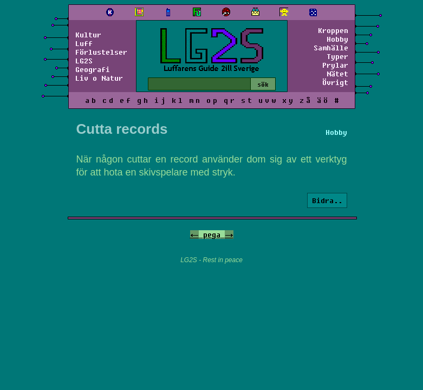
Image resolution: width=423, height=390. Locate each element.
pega (211, 234)
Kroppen (333, 30)
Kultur (88, 34)
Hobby (337, 39)
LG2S (84, 60)
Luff (84, 43)
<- (194, 234)
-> (229, 234)
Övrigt (335, 82)
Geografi (92, 69)
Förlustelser (101, 52)
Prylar (335, 65)
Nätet (337, 73)
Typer (337, 56)
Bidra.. (327, 200)
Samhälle (331, 47)
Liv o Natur (99, 78)
